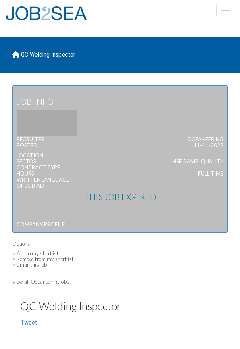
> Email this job (29, 264)
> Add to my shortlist (35, 253)
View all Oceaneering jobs (40, 281)
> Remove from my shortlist (42, 259)
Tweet (29, 322)
